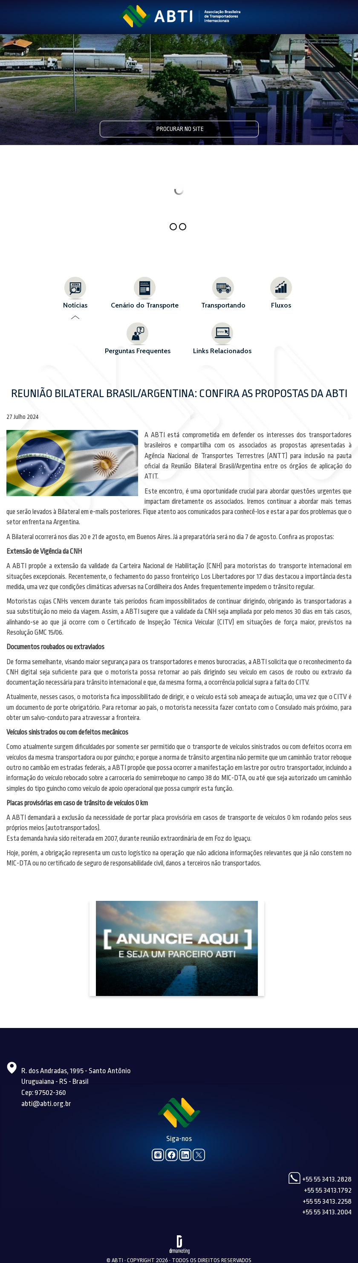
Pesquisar (250, 128)
